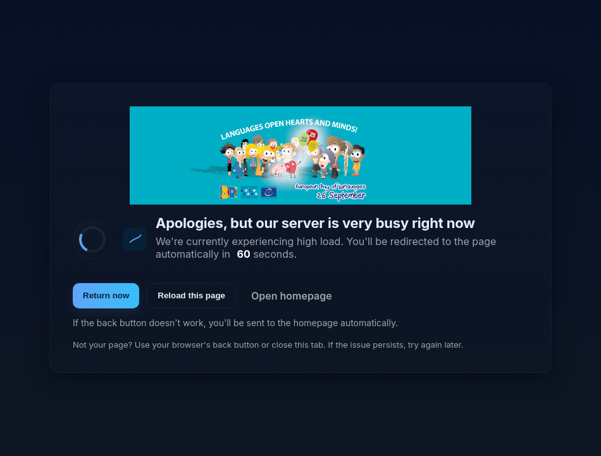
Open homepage (291, 295)
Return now (106, 295)
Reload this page (191, 295)
